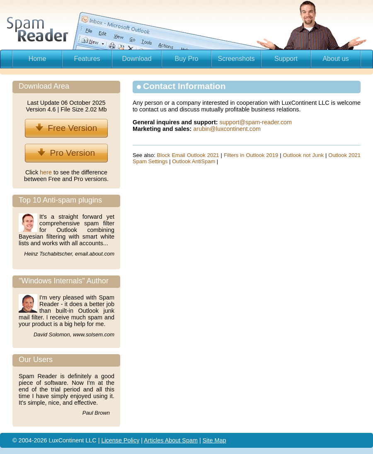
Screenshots (236, 58)
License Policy (120, 440)
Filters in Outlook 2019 (251, 155)
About (173, 440)
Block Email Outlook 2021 (188, 155)
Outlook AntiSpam (193, 161)
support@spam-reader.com (256, 122)
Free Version (66, 128)
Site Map (214, 440)
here (46, 172)
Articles (154, 440)
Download (136, 58)
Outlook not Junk (303, 155)
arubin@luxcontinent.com (227, 129)
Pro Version (66, 152)
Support (286, 58)
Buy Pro (187, 58)
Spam (190, 440)
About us (335, 58)
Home (37, 58)
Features (87, 58)
